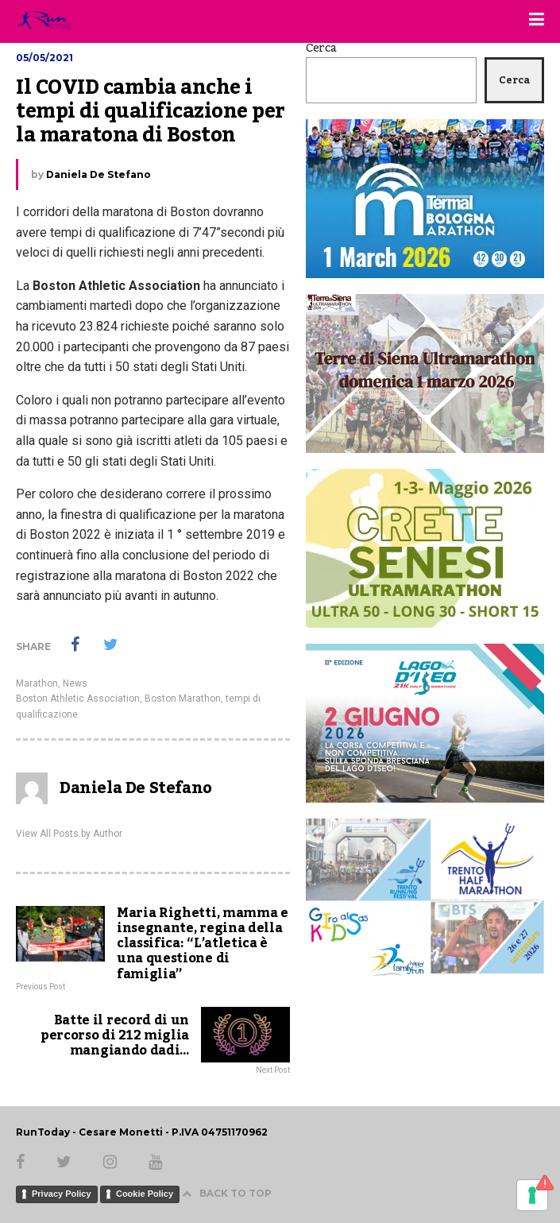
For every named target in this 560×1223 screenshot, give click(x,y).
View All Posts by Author (69, 833)
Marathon (37, 683)
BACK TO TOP (227, 1193)
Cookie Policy (144, 1193)
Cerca (321, 48)
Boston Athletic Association (78, 698)
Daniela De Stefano (98, 174)
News (75, 683)
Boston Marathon (183, 698)
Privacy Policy (61, 1193)
